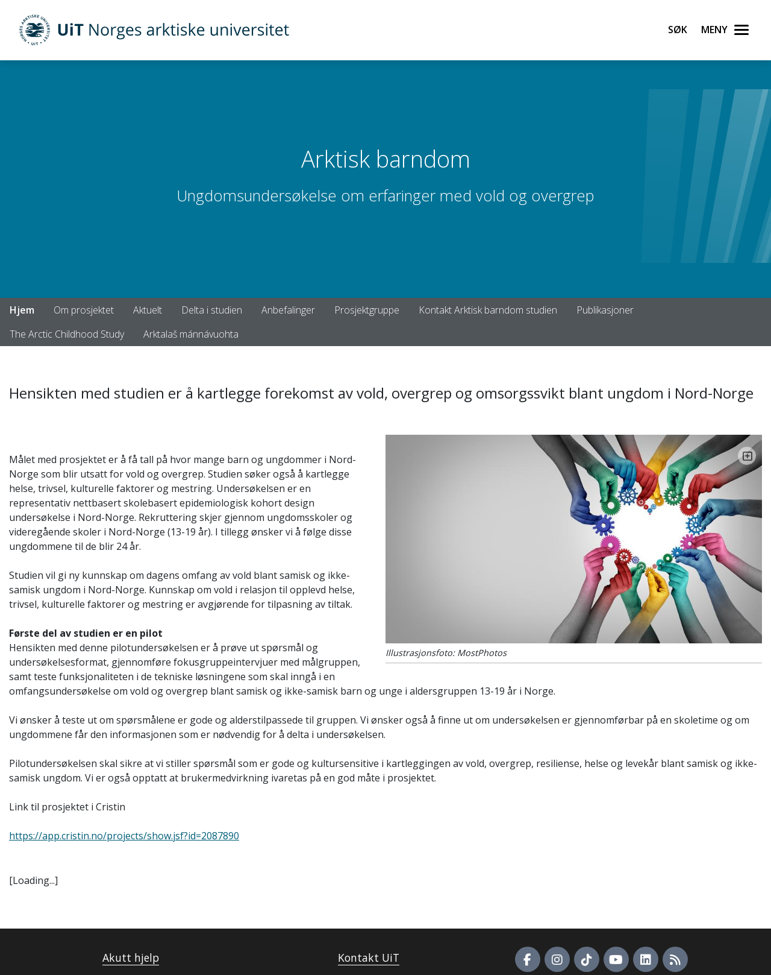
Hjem (22, 310)
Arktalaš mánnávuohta (191, 334)
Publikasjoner (605, 310)
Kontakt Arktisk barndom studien (488, 310)
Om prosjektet (84, 310)
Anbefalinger (288, 310)
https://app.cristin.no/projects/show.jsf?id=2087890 (124, 835)
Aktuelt (147, 310)
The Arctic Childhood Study (67, 334)
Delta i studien (211, 310)
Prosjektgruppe (366, 310)
